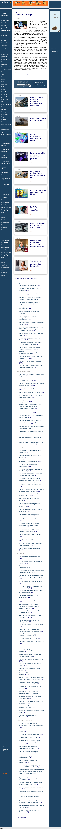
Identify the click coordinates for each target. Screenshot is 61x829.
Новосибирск (4, 205)
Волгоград (4, 227)
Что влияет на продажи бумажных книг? (31, 600)
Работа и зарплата (55, 53)
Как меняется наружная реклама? (29, 392)
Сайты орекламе (4, 156)
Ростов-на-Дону (5, 222)
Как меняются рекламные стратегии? (30, 548)
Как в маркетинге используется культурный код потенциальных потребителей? (28, 317)
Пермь (3, 230)
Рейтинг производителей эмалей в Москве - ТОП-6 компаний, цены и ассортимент (29, 504)
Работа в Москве (54, 48)
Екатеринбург (4, 210)
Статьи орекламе (4, 55)
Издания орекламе (5, 150)
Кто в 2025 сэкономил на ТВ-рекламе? (30, 518)
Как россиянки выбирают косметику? (30, 534)
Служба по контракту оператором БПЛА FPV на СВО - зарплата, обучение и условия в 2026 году (31, 328)
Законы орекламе (4, 173)
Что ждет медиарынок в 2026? (28, 638)
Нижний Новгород (6, 207)
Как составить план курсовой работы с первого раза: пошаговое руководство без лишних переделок (31, 422)
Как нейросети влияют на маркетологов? (31, 659)
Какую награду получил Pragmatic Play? (31, 624)
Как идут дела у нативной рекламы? (30, 361)
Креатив (4, 168)
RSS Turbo (4, 773)
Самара (3, 212)
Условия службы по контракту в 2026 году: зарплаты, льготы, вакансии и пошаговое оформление (30, 406)
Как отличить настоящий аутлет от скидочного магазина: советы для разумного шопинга (29, 606)
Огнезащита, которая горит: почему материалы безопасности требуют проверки (30, 741)
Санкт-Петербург (5, 202)
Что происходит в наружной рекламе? (30, 539)
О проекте (5, 184)
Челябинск (4, 220)
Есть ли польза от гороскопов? (28, 737)
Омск (2, 215)
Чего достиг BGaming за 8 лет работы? (31, 791)
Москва (3, 200)
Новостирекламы (4, 14)
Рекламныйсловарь (5, 144)
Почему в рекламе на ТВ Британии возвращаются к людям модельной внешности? (29, 525)
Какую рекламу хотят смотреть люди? (30, 556)
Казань (3, 217)
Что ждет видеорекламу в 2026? (29, 734)
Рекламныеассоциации (5, 162)
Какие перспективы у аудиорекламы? (30, 388)
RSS (3, 772)
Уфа (2, 225)
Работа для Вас (55, 51)
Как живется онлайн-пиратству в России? (31, 641)
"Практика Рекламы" (41, 76)
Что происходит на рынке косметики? (30, 581)
